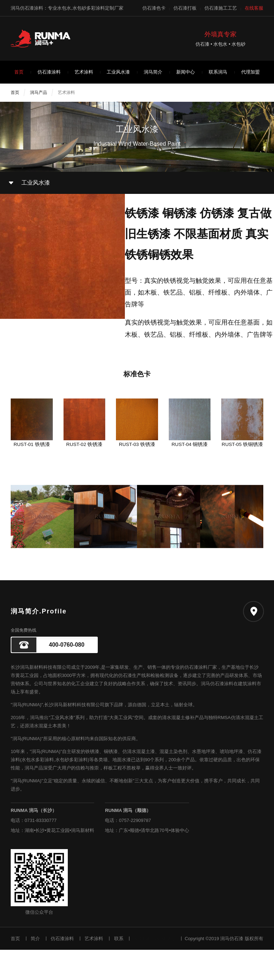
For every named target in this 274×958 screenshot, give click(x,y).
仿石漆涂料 (49, 72)
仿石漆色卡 (154, 8)
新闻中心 (185, 72)
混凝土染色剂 (173, 759)
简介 (35, 946)
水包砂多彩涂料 (71, 768)
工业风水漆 (118, 72)
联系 (118, 946)
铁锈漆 (92, 759)
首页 (19, 72)
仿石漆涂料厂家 (200, 675)
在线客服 (254, 8)
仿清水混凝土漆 (138, 759)
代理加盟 (250, 72)
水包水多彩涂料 (37, 768)
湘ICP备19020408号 (154, 946)
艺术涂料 (84, 72)
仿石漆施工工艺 (220, 8)
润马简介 (153, 72)
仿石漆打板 (185, 8)
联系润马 (218, 72)
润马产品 (38, 92)
